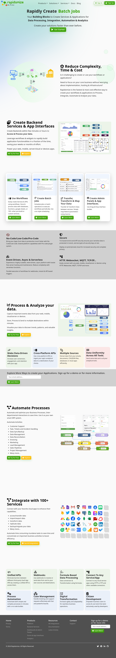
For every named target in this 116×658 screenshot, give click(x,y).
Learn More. (41, 218)
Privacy (8, 624)
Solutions (53, 3)
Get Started (58, 29)
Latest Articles (53, 630)
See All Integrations (30, 543)
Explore (26, 154)
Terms (8, 627)
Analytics (30, 638)
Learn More (14, 218)
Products (42, 3)
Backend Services (33, 627)
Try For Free (13, 154)
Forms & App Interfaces (35, 635)
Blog (79, 3)
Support (72, 624)
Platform (30, 624)
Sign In (98, 3)
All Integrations (53, 624)
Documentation (53, 627)
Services (64, 3)
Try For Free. (13, 458)
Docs (73, 3)
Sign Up (110, 3)
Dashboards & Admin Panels (34, 631)
